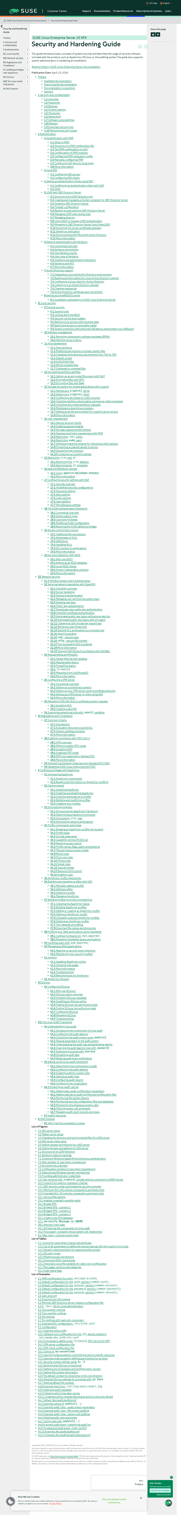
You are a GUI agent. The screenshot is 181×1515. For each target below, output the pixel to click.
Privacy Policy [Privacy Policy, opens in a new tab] (55, 1503)
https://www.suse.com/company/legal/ (64, 1456)
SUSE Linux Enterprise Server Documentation (27, 20)
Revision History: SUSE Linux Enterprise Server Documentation (66, 66)
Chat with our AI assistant (160, 1491)
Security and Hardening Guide (64, 20)
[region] (79, 1501)
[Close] (141, 1498)
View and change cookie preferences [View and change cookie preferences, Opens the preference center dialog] (114, 1501)
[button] (10, 1501)
